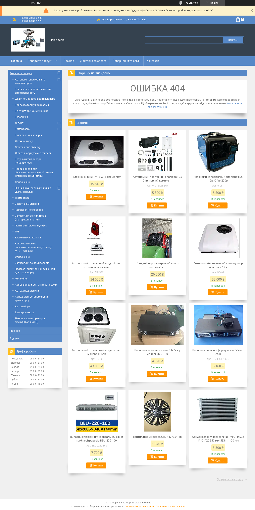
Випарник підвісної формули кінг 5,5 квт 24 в (218, 351)
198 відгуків (191, 2)
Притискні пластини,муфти (31, 225)
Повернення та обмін (126, 61)
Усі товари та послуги (230, 479)
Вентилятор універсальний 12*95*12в (157, 436)
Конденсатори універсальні (32, 104)
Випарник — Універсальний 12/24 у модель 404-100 (157, 351)
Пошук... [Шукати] (233, 39)
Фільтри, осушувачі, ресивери (33, 153)
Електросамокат (25, 312)
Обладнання (22, 182)
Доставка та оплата (93, 61)
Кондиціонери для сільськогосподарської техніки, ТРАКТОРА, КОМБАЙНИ (34, 172)
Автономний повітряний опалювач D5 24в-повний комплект (157, 178)
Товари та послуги (40, 61)
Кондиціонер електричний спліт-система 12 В (157, 265)
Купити (98, 196)
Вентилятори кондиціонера (31, 110)
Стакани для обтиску (27, 147)
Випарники (21, 116)
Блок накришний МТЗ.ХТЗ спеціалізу (97, 176)
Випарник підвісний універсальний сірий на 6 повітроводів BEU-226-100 (96, 438)
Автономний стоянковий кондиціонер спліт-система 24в (96, 265)
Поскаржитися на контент (139, 506)
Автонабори (22, 306)
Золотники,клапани (27, 203)
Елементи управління (28, 237)
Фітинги (19, 122)
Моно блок (21, 278)
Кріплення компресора (29, 209)
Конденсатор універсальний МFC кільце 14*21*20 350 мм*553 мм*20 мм (218, 438)
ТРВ (17, 231)
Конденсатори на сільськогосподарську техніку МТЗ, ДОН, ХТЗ (33, 247)
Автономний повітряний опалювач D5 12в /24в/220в (218, 178)
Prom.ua (146, 502)
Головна (16, 61)
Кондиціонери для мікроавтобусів (36, 284)
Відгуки (14, 338)
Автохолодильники (27, 290)
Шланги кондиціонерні (28, 135)
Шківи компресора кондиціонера (35, 98)
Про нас (69, 61)
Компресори (22, 128)
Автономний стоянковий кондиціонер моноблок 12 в (218, 265)
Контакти (153, 61)
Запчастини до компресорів (32, 262)
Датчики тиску (24, 141)
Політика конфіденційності (171, 506)
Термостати (22, 197)
